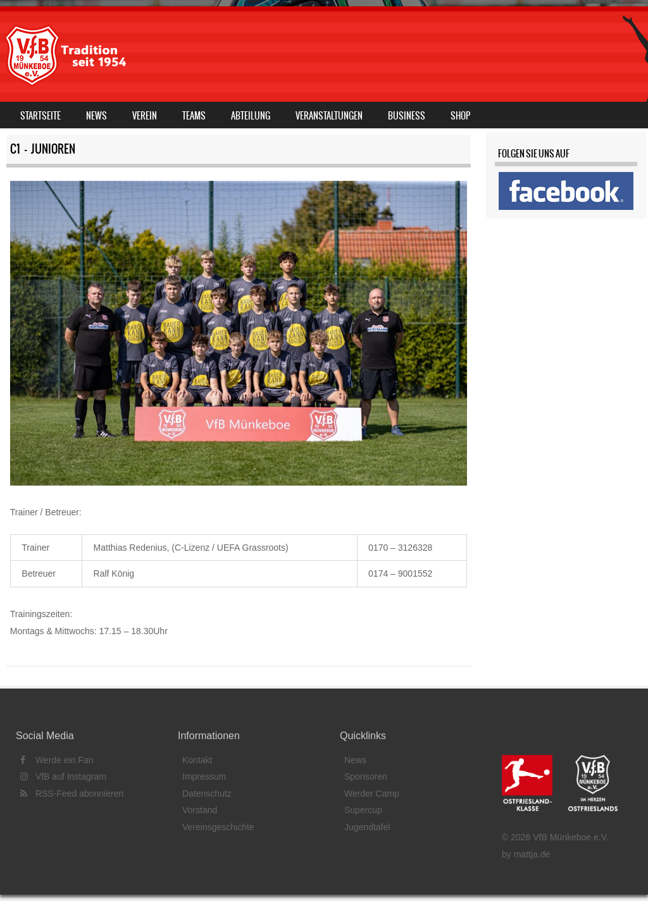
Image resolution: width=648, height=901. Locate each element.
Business (406, 116)
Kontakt (197, 760)
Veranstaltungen (329, 116)
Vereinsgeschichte (218, 827)
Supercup (363, 810)
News (96, 116)
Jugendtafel (367, 827)
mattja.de (532, 854)
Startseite (40, 116)
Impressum (204, 776)
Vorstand (199, 810)
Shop (460, 116)
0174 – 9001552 (400, 573)
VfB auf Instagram (63, 776)
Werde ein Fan (56, 760)
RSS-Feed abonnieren (71, 793)
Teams (194, 116)
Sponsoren (365, 776)
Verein (144, 116)
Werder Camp (371, 793)
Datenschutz (207, 793)
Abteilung (250, 116)
